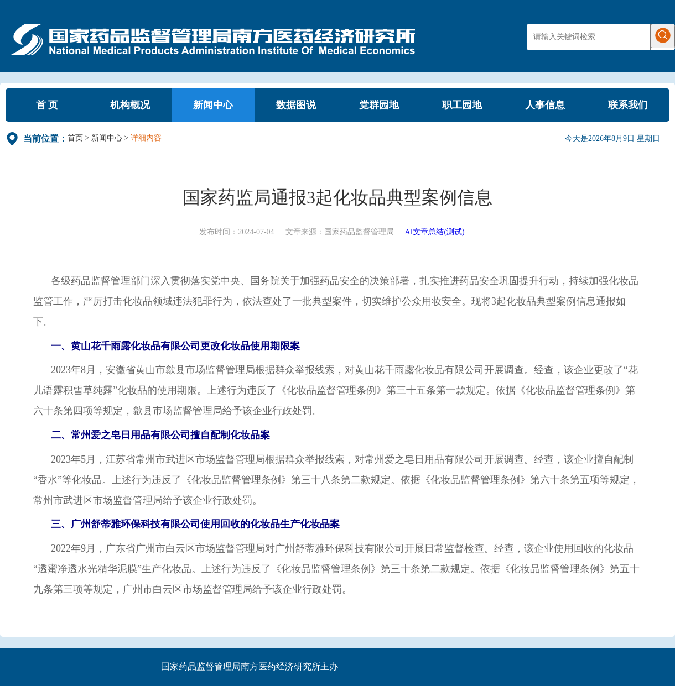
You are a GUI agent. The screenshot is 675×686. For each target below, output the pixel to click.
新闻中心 (213, 105)
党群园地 (379, 105)
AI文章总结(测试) (435, 232)
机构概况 (130, 105)
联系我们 (628, 105)
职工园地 (462, 105)
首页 (75, 138)
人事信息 (545, 105)
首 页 (47, 105)
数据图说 (296, 105)
